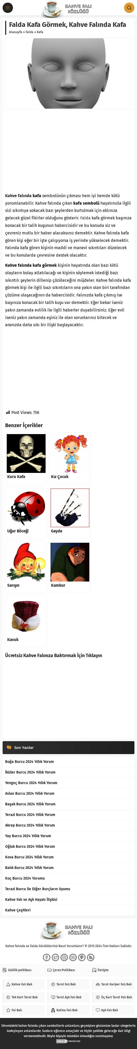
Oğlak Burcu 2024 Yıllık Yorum (30, 846)
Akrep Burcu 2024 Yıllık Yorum (30, 825)
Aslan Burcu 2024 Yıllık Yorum (29, 793)
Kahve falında (18, 195)
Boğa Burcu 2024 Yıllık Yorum (29, 762)
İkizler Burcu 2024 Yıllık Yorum (30, 772)
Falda (29, 32)
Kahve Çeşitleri (18, 910)
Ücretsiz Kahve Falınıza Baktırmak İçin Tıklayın (53, 655)
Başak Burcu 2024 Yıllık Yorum (30, 804)
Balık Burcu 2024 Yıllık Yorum (29, 868)
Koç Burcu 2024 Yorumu (25, 878)
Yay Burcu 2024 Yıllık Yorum (28, 836)
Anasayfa (15, 32)
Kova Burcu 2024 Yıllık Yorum (29, 857)
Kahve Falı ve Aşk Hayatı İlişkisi (31, 899)
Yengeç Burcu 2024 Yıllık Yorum (31, 783)
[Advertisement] (68, 151)
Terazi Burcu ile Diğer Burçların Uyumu (37, 889)
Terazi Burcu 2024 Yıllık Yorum (30, 815)
